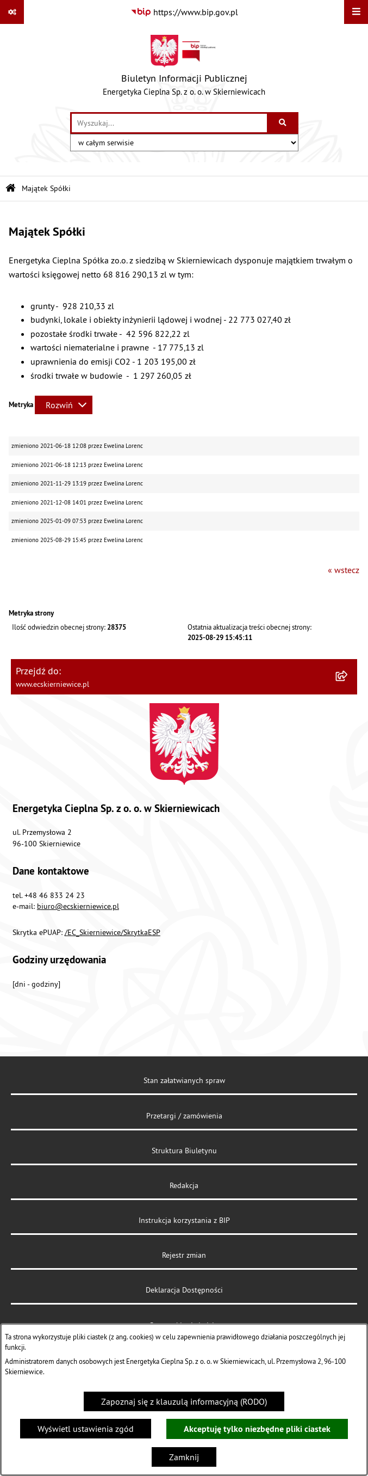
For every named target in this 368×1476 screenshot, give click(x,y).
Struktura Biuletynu (184, 1150)
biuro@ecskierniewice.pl (78, 906)
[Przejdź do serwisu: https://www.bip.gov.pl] (184, 12)
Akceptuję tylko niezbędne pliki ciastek (257, 1429)
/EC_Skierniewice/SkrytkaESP (112, 932)
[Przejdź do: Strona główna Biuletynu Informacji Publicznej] (10, 188)
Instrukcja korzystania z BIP (184, 1220)
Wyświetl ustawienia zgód (86, 1428)
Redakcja (184, 1185)
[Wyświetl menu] (356, 12)
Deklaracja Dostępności (184, 1290)
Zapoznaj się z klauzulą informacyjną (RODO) (184, 1401)
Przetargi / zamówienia (184, 1116)
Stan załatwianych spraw (184, 1080)
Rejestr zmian (184, 1255)
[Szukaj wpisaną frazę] (283, 123)
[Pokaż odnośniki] (12, 12)
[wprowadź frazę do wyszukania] (169, 123)
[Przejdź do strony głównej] (184, 68)
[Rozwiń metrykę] (63, 405)
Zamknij (184, 1457)
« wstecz (343, 569)
